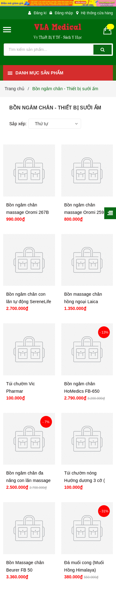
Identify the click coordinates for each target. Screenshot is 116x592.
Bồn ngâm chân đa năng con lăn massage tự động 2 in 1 (28, 480)
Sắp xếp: (18, 123)
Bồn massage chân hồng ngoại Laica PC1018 (83, 301)
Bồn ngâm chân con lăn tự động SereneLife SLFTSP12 (28, 301)
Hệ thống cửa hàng (97, 13)
